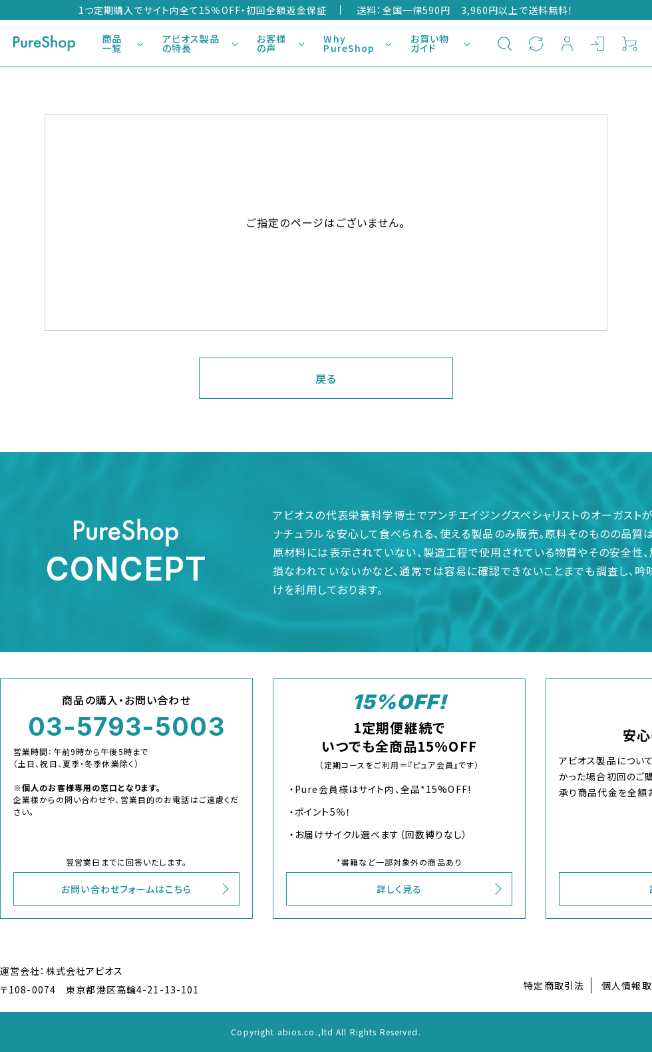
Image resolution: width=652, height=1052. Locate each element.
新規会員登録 (567, 43)
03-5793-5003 (126, 726)
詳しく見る (399, 889)
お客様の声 (271, 43)
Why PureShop (349, 43)
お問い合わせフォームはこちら (126, 889)
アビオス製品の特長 (191, 43)
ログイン (598, 43)
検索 (505, 43)
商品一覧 (112, 43)
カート (630, 43)
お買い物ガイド (429, 43)
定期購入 (536, 43)
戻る (326, 378)
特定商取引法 (554, 985)
